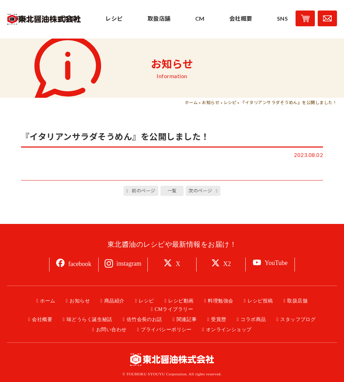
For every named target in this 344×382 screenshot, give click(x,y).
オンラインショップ (229, 329)
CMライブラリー (173, 309)
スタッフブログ (298, 319)
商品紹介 (114, 300)
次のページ (200, 190)
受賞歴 (218, 319)
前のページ (143, 190)
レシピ (230, 102)
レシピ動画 (180, 300)
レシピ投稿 (260, 300)
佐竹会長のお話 (144, 319)
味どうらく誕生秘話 (89, 319)
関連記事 (187, 319)
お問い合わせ (111, 329)
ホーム (191, 102)
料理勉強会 (220, 300)
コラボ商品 (253, 319)
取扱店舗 (297, 300)
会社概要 (42, 319)
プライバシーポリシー (166, 329)
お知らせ (210, 102)
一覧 (172, 190)
